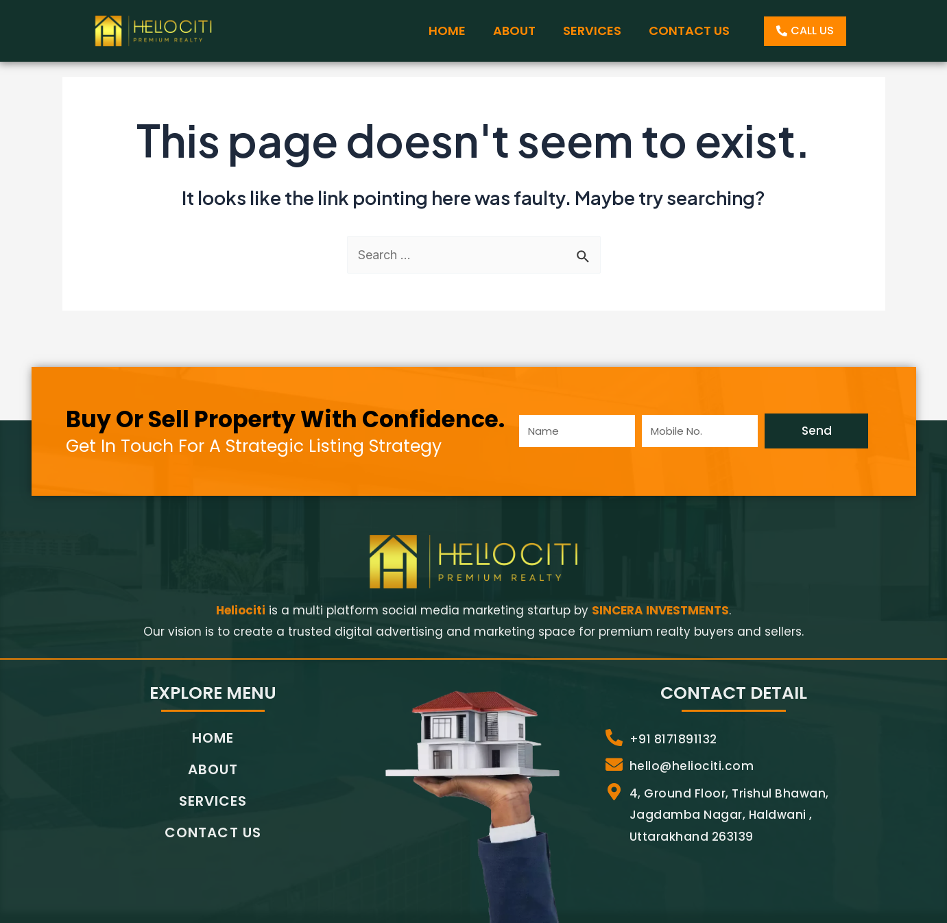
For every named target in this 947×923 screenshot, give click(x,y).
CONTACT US (689, 30)
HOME (447, 30)
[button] (805, 31)
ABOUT (514, 30)
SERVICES (592, 30)
